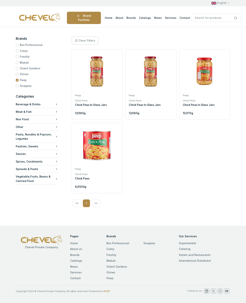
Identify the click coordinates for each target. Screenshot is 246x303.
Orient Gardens (31, 68)
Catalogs (145, 17)
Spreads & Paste (38, 169)
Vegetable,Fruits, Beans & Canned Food (38, 178)
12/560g (134, 113)
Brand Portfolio (84, 18)
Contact (185, 17)
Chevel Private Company (41, 247)
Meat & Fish (38, 111)
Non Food (38, 119)
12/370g (188, 113)
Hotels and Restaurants (195, 255)
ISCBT (106, 291)
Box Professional (32, 44)
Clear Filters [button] (85, 40)
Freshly (26, 56)
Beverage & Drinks (38, 104)
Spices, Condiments (38, 161)
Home (108, 17)
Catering (184, 249)
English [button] (219, 2)
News (158, 17)
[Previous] (76, 203)
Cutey (25, 50)
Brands (131, 17)
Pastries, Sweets (38, 146)
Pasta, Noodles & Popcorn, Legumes (38, 136)
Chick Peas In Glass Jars (91, 104)
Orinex (25, 74)
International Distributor (195, 260)
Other (38, 127)
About (119, 17)
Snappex (27, 85)
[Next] (95, 203)
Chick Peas (82, 178)
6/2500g (80, 186)
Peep (24, 80)
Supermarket (187, 243)
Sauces (38, 153)
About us (76, 249)
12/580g (80, 113)
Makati (26, 62)
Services (170, 17)
